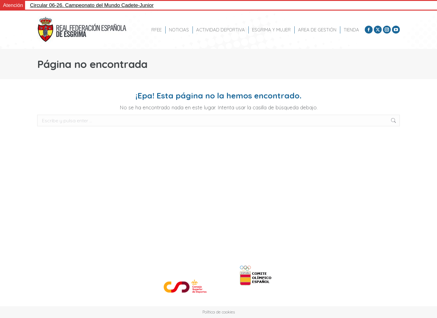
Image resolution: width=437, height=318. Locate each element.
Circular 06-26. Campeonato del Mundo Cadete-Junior (92, 5)
